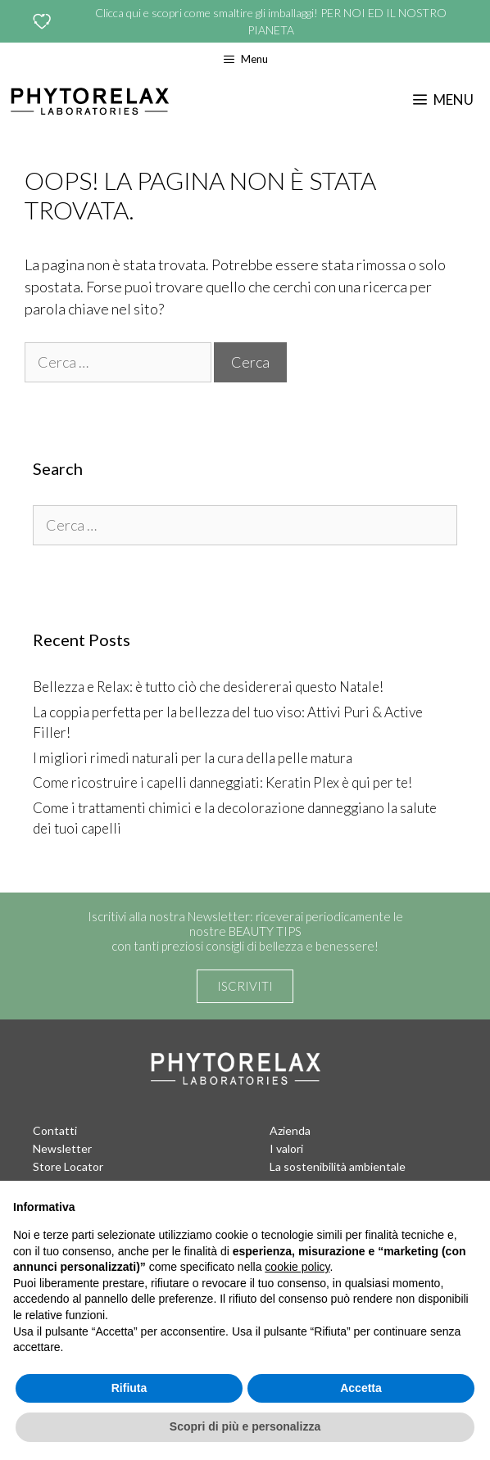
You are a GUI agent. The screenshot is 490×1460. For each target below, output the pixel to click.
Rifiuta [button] (129, 1387)
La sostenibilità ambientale (338, 1166)
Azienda (290, 1130)
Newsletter (62, 1148)
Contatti (55, 1130)
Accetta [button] (361, 1387)
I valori (286, 1148)
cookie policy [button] (297, 1266)
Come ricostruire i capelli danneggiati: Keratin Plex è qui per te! (222, 782)
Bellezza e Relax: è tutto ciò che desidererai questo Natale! (208, 686)
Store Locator (68, 1166)
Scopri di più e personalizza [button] (245, 1426)
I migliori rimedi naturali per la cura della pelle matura (192, 757)
